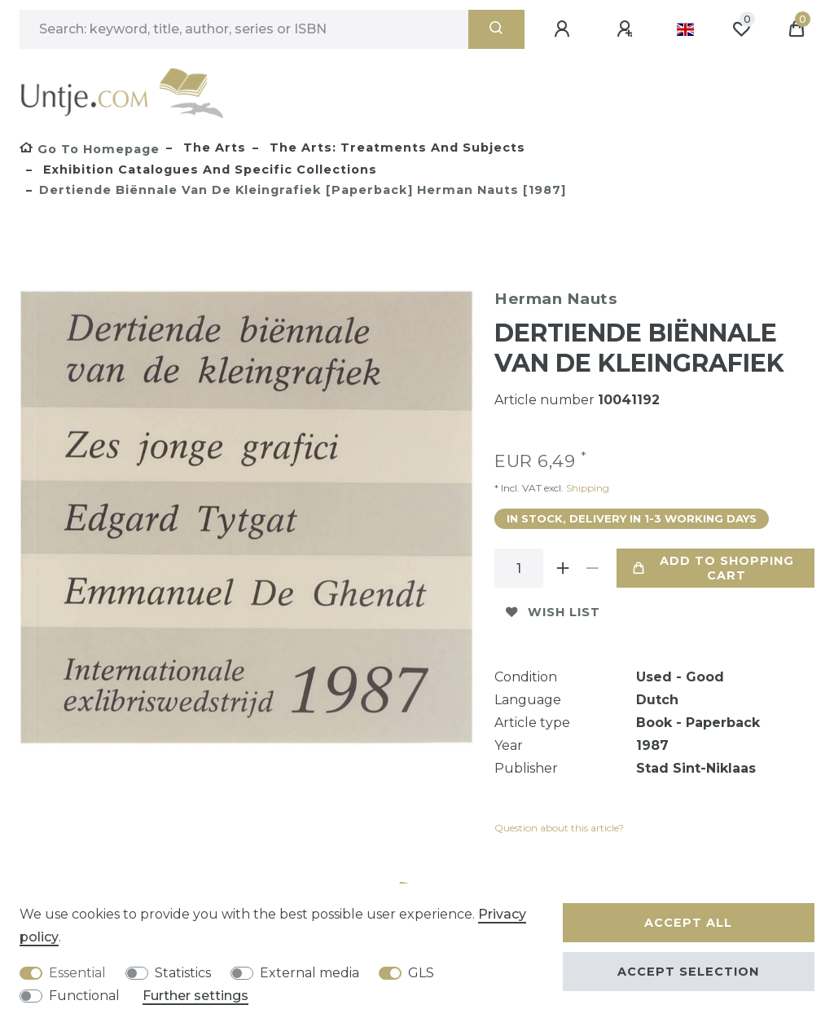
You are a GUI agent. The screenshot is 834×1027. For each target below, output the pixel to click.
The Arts (212, 147)
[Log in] (564, 29)
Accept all (688, 922)
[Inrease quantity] (562, 568)
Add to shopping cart (713, 568)
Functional (84, 995)
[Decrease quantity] (592, 568)
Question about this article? (559, 828)
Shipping (586, 488)
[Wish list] (741, 29)
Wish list (553, 612)
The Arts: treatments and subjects (395, 147)
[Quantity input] (518, 568)
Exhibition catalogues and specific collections (208, 169)
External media (309, 973)
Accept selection (688, 971)
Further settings (195, 995)
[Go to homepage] (90, 149)
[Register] (627, 29)
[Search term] (244, 29)
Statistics (183, 973)
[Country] (685, 29)
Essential (77, 973)
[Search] (496, 29)
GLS (421, 973)
